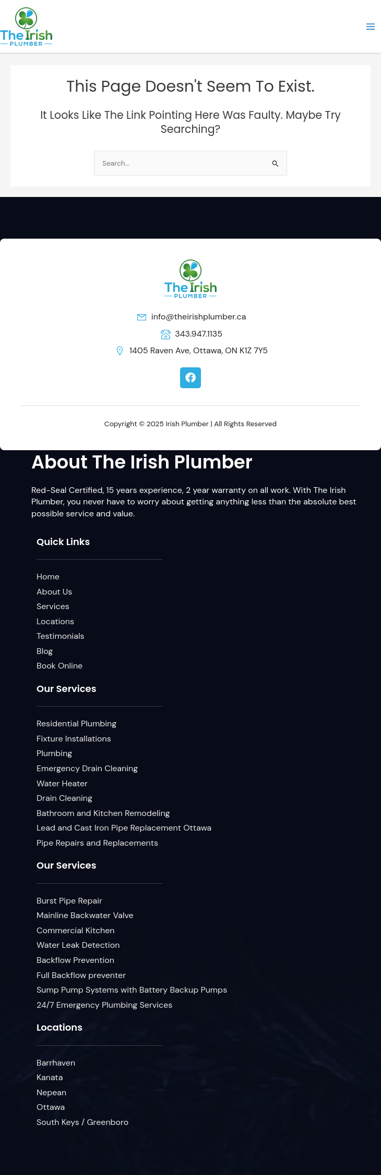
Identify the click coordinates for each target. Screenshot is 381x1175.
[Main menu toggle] (371, 26)
